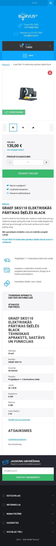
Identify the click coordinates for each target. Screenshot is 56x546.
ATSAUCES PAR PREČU (14, 305)
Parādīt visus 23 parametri (19, 420)
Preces (5, 204)
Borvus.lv (6, 65)
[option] (13, 127)
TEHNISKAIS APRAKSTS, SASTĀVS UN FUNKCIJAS (20, 296)
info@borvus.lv (31, 35)
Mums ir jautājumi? (16, 185)
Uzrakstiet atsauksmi (17, 189)
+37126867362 (31, 27)
